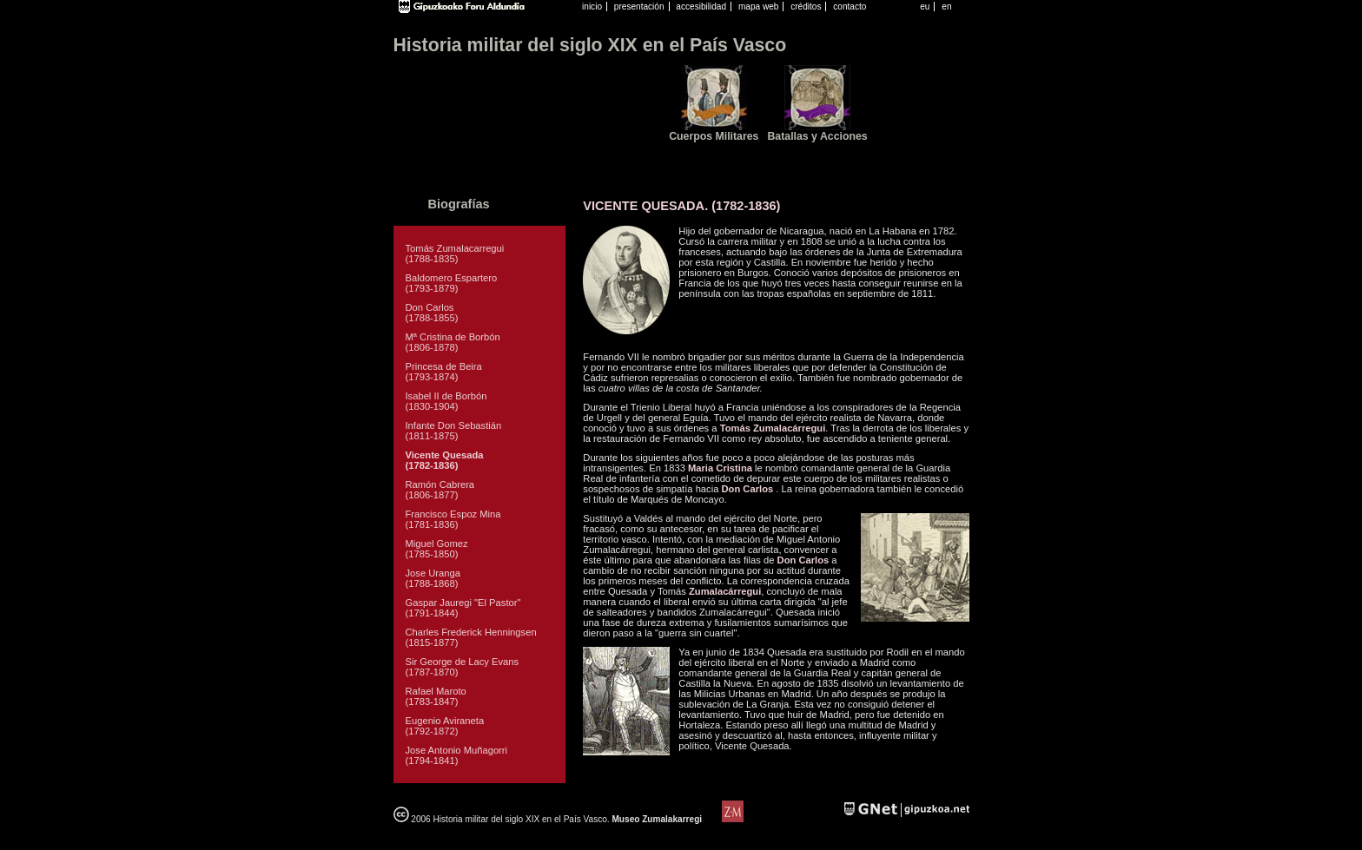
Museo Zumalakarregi (657, 819)
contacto (849, 6)
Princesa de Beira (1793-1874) (444, 371)
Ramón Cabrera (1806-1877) (440, 489)
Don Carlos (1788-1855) (432, 312)
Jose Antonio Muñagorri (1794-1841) (457, 755)
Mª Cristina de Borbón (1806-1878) (453, 342)
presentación (639, 6)
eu (924, 6)
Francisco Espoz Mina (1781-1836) (453, 519)
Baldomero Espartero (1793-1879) (452, 283)
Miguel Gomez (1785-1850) (437, 548)
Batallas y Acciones (817, 136)
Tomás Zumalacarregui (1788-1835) (455, 253)
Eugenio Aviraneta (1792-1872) (445, 725)
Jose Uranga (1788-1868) (433, 578)
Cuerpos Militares (713, 136)
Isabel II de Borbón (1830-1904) (446, 401)
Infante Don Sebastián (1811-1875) (454, 430)
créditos (805, 6)
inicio (592, 6)
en (946, 6)
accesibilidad (701, 6)
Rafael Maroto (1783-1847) (436, 696)
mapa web (758, 6)
